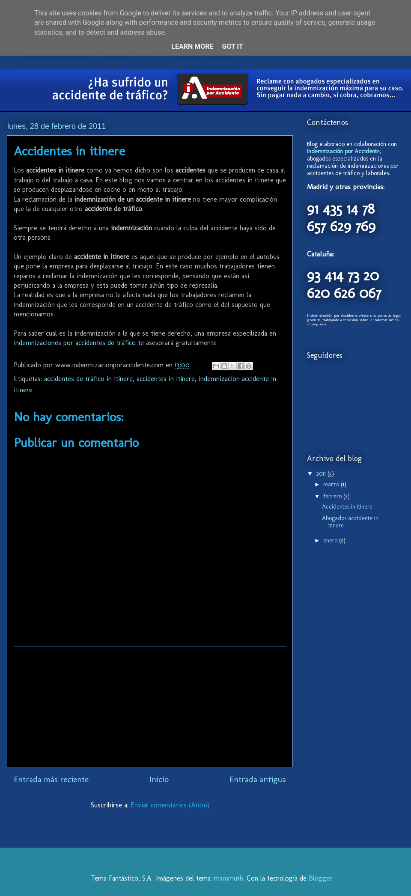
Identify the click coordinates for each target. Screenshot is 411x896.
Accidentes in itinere (347, 506)
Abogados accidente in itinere (350, 522)
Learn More (192, 46)
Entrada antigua (257, 779)
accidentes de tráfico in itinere (88, 379)
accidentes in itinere (166, 379)
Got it (232, 46)
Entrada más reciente (51, 779)
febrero (333, 496)
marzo (332, 484)
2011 (322, 473)
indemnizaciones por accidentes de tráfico (75, 343)
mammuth (228, 878)
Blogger (320, 878)
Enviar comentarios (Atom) (170, 805)
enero (331, 540)
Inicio (159, 779)
